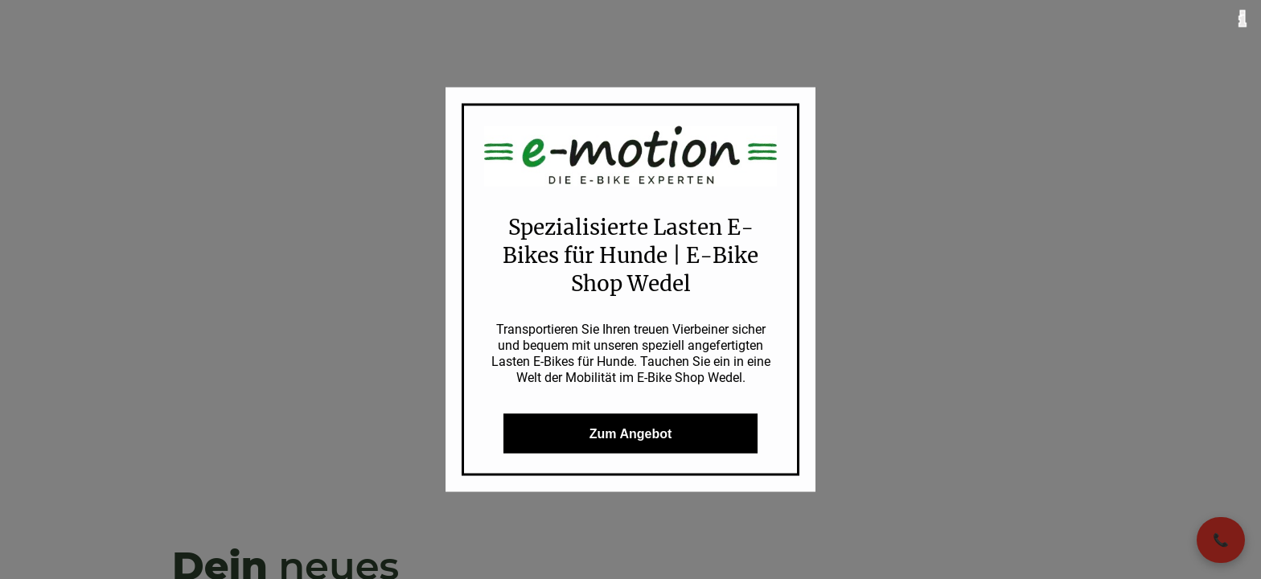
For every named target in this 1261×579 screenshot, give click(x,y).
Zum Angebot (630, 433)
